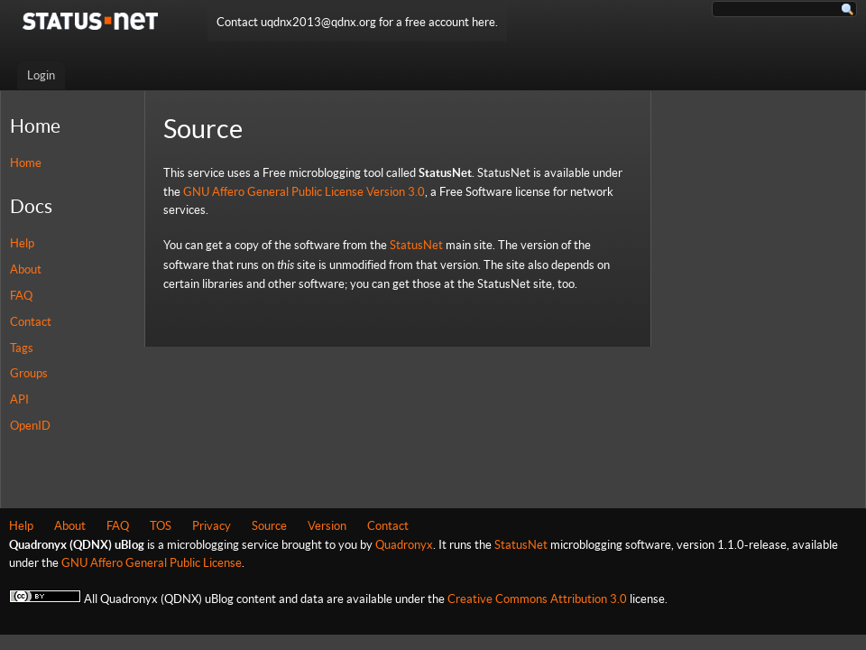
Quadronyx (404, 545)
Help (22, 243)
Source (269, 526)
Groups (29, 373)
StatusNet (416, 245)
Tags (21, 348)
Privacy (211, 526)
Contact (30, 322)
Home (25, 163)
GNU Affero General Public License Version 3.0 (304, 192)
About (25, 269)
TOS (160, 526)
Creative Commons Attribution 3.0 (537, 599)
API (19, 399)
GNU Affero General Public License (151, 563)
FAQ (21, 295)
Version (327, 526)
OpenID (30, 425)
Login (41, 75)
